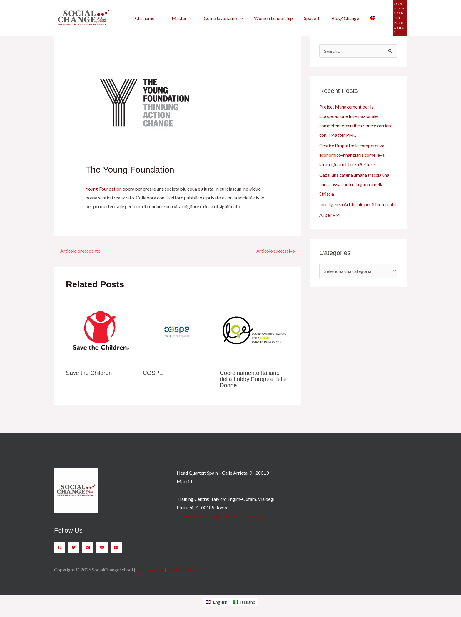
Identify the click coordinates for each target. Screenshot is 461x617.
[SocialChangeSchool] (83, 14)
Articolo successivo (277, 251)
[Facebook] (59, 547)
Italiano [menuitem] (247, 601)
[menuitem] (361, 14)
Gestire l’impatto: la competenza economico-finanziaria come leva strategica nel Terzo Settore (352, 155)
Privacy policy (150, 569)
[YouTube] (102, 547)
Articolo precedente (78, 251)
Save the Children (89, 373)
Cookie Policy (182, 569)
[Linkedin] (116, 547)
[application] (157, 14)
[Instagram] (87, 547)
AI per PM (329, 215)
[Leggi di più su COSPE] (178, 330)
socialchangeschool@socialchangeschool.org (222, 516)
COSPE (153, 373)
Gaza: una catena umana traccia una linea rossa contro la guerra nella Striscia (354, 184)
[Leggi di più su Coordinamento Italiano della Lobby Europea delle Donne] (254, 330)
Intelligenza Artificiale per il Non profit (358, 204)
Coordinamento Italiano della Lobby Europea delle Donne (254, 379)
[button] (393, 15)
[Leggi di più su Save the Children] (101, 330)
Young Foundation (104, 188)
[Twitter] (73, 547)
